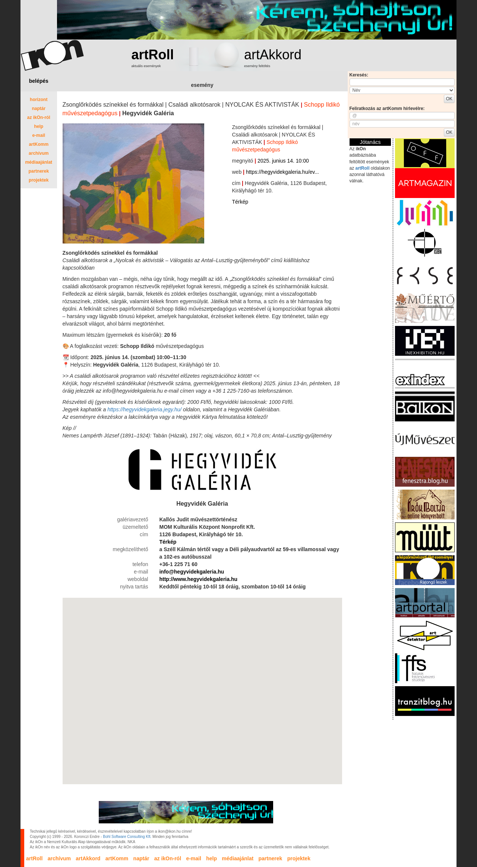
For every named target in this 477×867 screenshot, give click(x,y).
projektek (38, 180)
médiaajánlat (38, 162)
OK (449, 98)
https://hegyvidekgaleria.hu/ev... (282, 172)
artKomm (38, 144)
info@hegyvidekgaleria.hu (191, 572)
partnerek (38, 171)
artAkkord (272, 54)
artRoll (153, 54)
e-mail (38, 135)
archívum (38, 153)
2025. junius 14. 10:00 (283, 161)
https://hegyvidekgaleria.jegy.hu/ (144, 409)
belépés (38, 81)
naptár (38, 108)
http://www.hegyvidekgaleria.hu (198, 579)
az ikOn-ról (38, 117)
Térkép (240, 202)
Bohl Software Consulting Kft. (127, 837)
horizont (38, 99)
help (38, 126)
